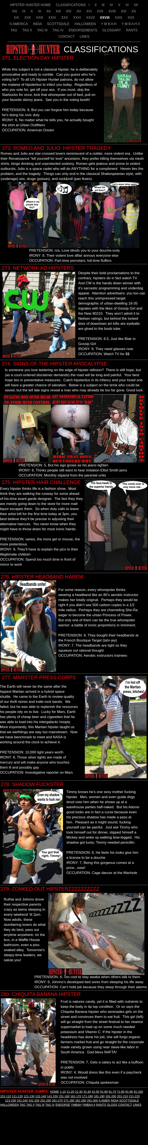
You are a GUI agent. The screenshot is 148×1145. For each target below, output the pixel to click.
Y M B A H (109, 24)
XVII (100, 11)
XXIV (52, 17)
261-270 (57, 1100)
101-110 (5, 1096)
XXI (17, 17)
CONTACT (67, 36)
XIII (59, 11)
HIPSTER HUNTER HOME (31, 5)
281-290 (80, 1100)
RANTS (131, 30)
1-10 (63, 1091)
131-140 (40, 1096)
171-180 (87, 1096)
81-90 (129, 1091)
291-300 (92, 1100)
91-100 (138, 1091)
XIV (69, 11)
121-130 (29, 1096)
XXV (65, 17)
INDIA (38, 24)
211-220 (134, 1096)
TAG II (27, 30)
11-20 (70, 1091)
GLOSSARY (112, 30)
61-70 (112, 1091)
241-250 (34, 1100)
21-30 (79, 1091)
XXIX (119, 17)
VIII (15, 11)
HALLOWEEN (86, 24)
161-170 (75, 1096)
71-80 (121, 1091)
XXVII (91, 17)
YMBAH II (88, 1104)
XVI (89, 11)
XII (48, 11)
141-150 (52, 1096)
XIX (124, 11)
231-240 (22, 1100)
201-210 (122, 1096)
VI (128, 5)
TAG (14, 30)
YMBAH (76, 1104)
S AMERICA (19, 24)
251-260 (45, 1100)
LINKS (84, 36)
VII (136, 5)
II (96, 5)
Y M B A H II (131, 24)
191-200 (111, 1096)
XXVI (77, 17)
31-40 (87, 1091)
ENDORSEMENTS (83, 30)
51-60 (104, 1091)
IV (112, 5)
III (104, 5)
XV (79, 11)
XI (40, 11)
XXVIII (105, 17)
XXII (28, 17)
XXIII (40, 17)
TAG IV (58, 30)
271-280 (69, 1100)
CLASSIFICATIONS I (73, 5)
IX (24, 11)
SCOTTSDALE (58, 24)
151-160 (64, 1096)
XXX (130, 17)
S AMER (104, 1100)
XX (134, 11)
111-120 (17, 1096)
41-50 (95, 1091)
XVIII (112, 11)
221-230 (10, 1100)
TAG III (42, 30)
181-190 (99, 1096)
